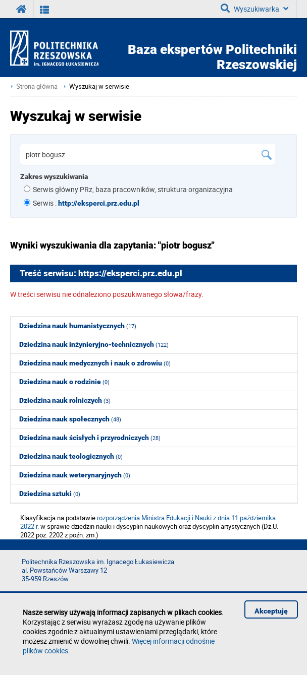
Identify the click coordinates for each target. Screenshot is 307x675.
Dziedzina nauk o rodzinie (64, 382)
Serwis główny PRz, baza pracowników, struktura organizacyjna (133, 189)
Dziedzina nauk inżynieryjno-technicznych (94, 344)
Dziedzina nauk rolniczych (65, 400)
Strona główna (37, 86)
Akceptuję (271, 611)
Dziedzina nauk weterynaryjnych (74, 475)
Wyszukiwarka (254, 9)
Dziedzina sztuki (49, 493)
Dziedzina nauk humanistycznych (77, 326)
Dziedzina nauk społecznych (70, 419)
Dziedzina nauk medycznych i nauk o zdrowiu (95, 363)
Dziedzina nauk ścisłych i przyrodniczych (90, 438)
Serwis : (86, 203)
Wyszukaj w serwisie (99, 86)
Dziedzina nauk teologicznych (71, 456)
